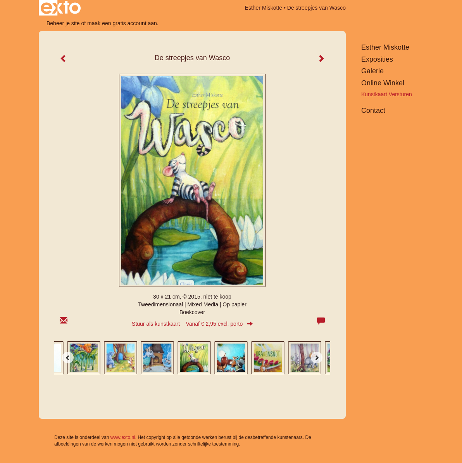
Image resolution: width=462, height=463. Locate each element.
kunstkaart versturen (386, 94)
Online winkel (382, 83)
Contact (373, 110)
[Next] (316, 357)
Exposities (377, 59)
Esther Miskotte (263, 8)
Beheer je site (63, 23)
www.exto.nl (122, 437)
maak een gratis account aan (122, 23)
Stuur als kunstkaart (192, 324)
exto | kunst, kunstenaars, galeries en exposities (61, 8)
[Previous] (68, 357)
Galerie (372, 71)
